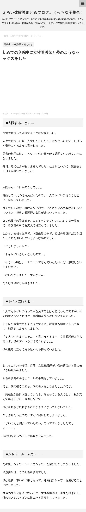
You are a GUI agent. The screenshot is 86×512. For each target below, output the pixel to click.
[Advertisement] (43, 87)
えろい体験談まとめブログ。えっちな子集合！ (43, 12)
